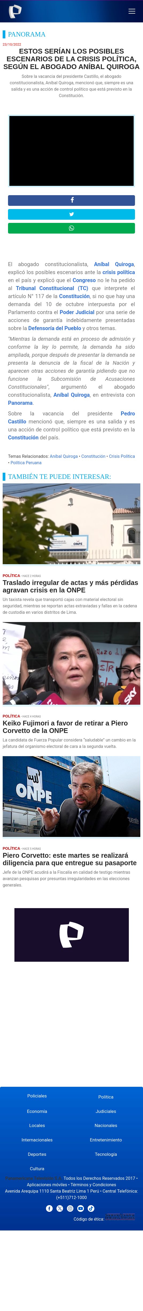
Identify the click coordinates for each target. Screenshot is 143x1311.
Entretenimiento (106, 1139)
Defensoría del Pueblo (54, 328)
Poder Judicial (77, 312)
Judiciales (106, 1111)
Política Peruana (25, 462)
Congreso (84, 280)
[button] (132, 11)
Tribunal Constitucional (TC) (52, 288)
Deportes (37, 1154)
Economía (37, 1111)
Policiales (37, 1095)
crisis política (119, 272)
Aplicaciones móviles (47, 1184)
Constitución (74, 296)
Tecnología (106, 1154)
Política (106, 1097)
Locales (37, 1125)
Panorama (20, 403)
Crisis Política (122, 456)
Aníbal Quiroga (114, 264)
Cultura (37, 1168)
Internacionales (37, 1139)
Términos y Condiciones (93, 1184)
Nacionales (106, 1125)
